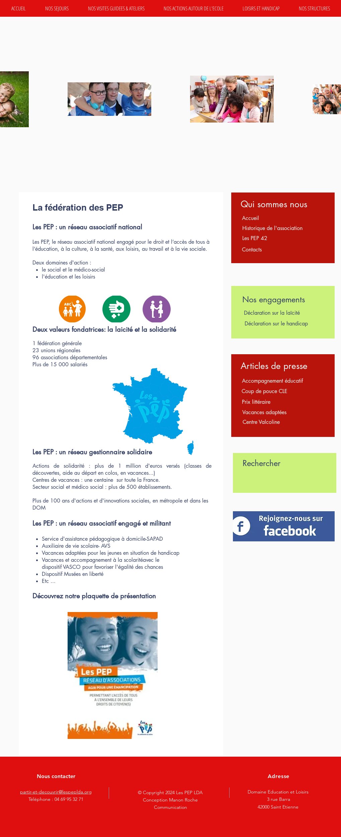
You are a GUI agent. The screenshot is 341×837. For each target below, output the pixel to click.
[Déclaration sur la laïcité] (272, 313)
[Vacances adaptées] (264, 412)
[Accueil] (250, 218)
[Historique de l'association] (272, 228)
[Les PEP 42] (255, 238)
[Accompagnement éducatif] (273, 381)
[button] (56, 8)
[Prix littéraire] (256, 402)
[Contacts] (252, 249)
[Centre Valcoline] (261, 422)
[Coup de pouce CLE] (265, 391)
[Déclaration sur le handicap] (276, 323)
